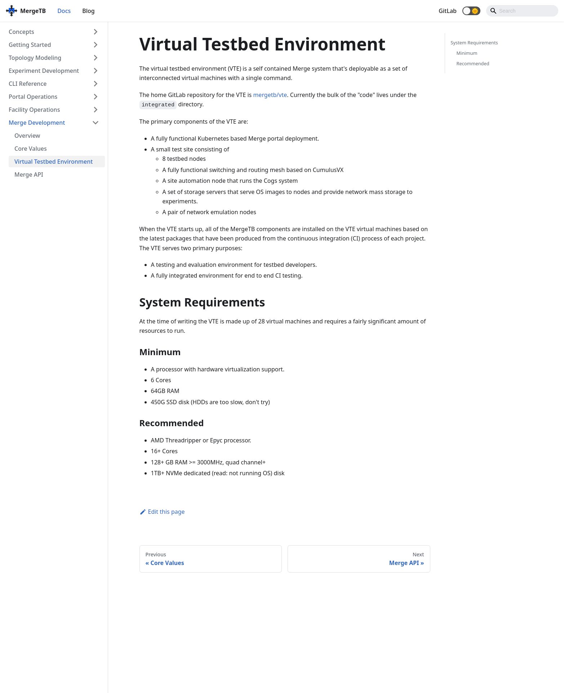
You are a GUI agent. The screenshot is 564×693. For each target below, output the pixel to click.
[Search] (522, 11)
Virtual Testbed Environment (53, 161)
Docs (64, 11)
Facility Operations (34, 110)
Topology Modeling (35, 58)
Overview (27, 136)
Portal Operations (33, 97)
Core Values (30, 149)
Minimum (467, 53)
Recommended (473, 63)
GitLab (448, 11)
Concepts (21, 32)
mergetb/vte (270, 95)
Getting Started (30, 45)
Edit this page (162, 512)
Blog (88, 11)
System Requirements (474, 42)
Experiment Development (44, 71)
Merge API (28, 174)
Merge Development (37, 123)
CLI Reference (27, 84)
